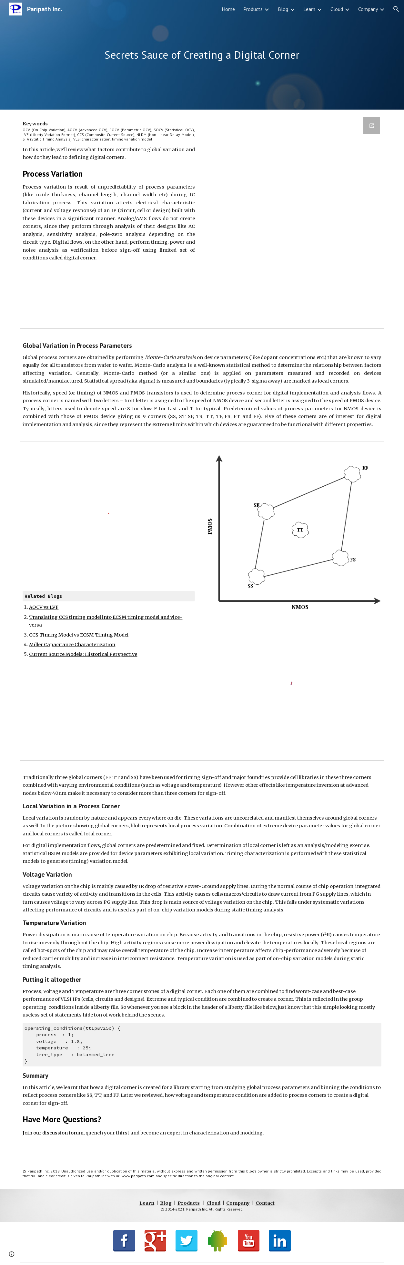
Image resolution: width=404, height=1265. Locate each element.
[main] (202, 54)
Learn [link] (309, 9)
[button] (396, 9)
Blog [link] (283, 9)
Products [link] (253, 9)
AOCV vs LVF (43, 607)
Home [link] (228, 9)
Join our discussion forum (53, 1133)
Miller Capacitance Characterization (72, 644)
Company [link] (368, 9)
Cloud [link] (336, 9)
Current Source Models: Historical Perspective (83, 654)
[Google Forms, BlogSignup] (295, 217)
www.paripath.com (138, 1175)
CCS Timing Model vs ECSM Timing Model (78, 635)
